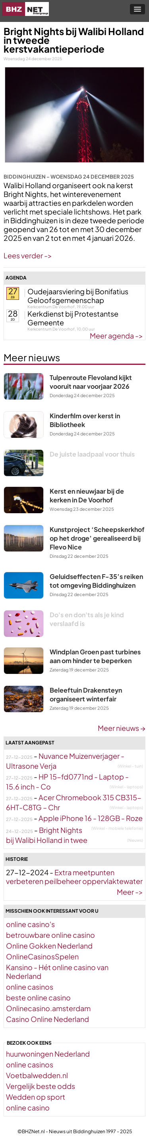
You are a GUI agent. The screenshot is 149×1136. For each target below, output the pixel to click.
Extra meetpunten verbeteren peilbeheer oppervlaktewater (74, 877)
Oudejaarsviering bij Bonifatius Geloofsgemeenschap (77, 296)
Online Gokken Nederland (49, 945)
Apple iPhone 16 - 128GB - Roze (91, 818)
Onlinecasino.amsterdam (48, 1008)
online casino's (30, 924)
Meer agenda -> (116, 335)
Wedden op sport (35, 1096)
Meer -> (130, 891)
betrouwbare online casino (50, 934)
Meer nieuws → (121, 727)
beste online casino (38, 997)
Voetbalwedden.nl (37, 1075)
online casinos (29, 986)
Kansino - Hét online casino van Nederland (57, 971)
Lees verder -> (28, 255)
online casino (28, 1107)
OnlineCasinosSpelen (42, 956)
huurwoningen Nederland (48, 1053)
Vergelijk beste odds (40, 1086)
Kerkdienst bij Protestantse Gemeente (72, 318)
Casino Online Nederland (47, 1019)
